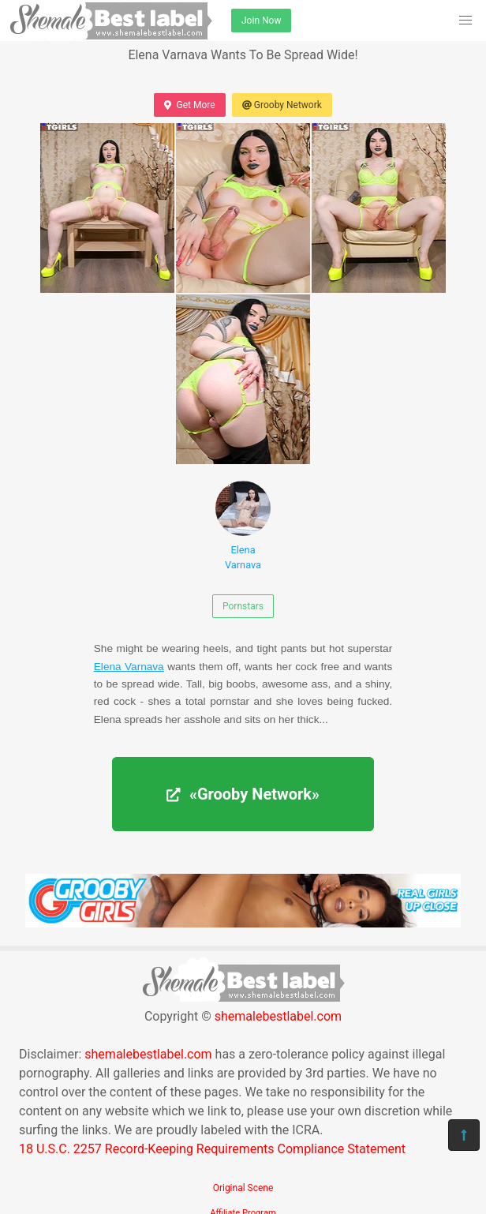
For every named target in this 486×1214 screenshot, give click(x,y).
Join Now (261, 20)
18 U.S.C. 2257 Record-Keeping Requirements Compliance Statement (212, 1148)
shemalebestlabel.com (278, 1016)
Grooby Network (282, 105)
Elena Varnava (243, 526)
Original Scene (243, 1187)
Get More (189, 105)
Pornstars (243, 606)
